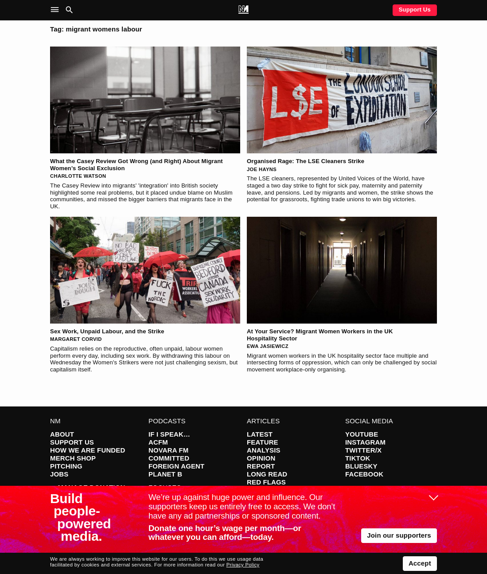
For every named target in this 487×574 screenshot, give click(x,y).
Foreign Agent (176, 466)
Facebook (364, 474)
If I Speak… (169, 434)
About (62, 434)
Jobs (59, 474)
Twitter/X (363, 450)
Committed (168, 458)
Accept (420, 563)
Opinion (261, 458)
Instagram (365, 442)
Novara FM (168, 450)
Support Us (415, 9)
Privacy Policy (243, 564)
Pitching (66, 466)
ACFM (158, 442)
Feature (262, 442)
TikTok (357, 458)
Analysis (264, 450)
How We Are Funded (87, 450)
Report (261, 466)
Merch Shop (73, 458)
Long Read (267, 474)
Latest (260, 434)
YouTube (361, 434)
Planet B (165, 474)
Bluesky (361, 466)
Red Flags (266, 482)
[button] (56, 10)
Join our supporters (399, 535)
